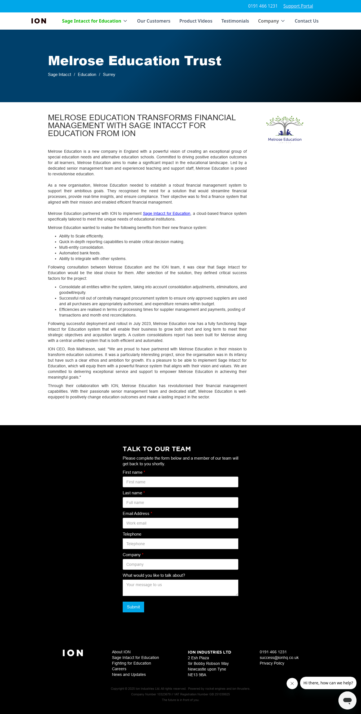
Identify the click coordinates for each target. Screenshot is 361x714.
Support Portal (298, 6)
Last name (134, 492)
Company (133, 554)
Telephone (132, 534)
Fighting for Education (131, 663)
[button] (95, 20)
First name (134, 472)
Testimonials (235, 21)
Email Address (137, 513)
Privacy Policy (272, 663)
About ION (121, 652)
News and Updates (129, 674)
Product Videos (195, 21)
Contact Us (307, 21)
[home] (39, 20)
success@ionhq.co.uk (279, 657)
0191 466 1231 (263, 6)
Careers (119, 669)
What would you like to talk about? (154, 575)
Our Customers (153, 21)
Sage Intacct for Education (167, 213)
